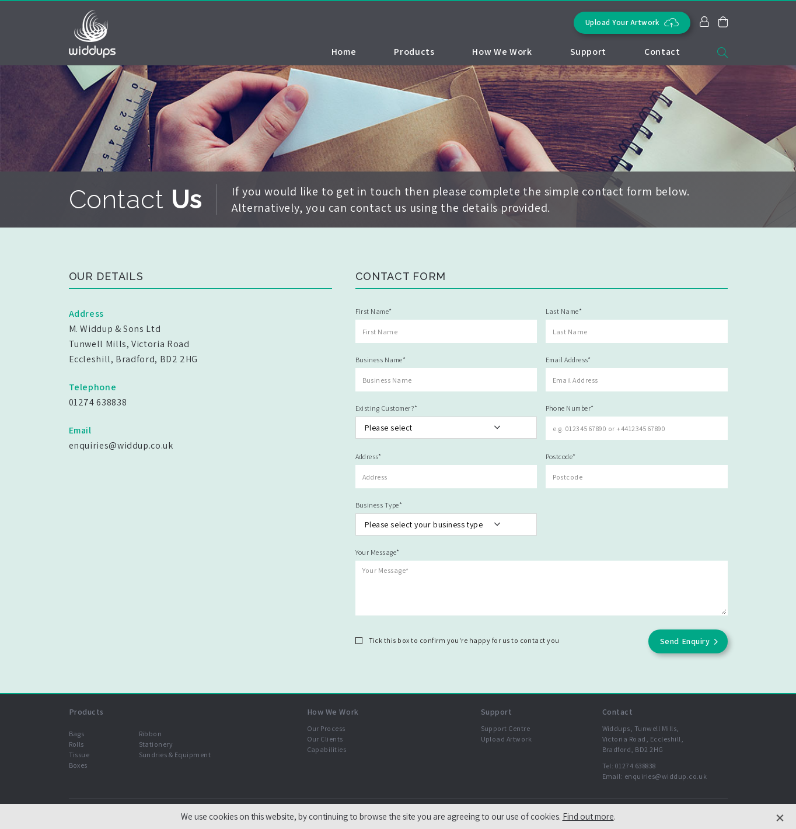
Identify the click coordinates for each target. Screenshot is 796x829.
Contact (662, 52)
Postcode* (561, 456)
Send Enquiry (685, 641)
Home (344, 52)
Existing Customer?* (386, 408)
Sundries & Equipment (175, 754)
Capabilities (327, 749)
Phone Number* (570, 408)
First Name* (373, 311)
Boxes (78, 765)
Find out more (588, 816)
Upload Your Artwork (632, 22)
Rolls (76, 744)
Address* (368, 456)
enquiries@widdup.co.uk (665, 776)
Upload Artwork (506, 738)
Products (414, 52)
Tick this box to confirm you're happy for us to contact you (464, 640)
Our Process (326, 728)
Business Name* (380, 359)
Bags (77, 733)
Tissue (79, 754)
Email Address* (568, 359)
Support (588, 52)
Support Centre (505, 728)
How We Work (502, 52)
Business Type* (379, 505)
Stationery (156, 744)
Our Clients (325, 738)
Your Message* (377, 552)
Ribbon (150, 733)
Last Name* (564, 311)
